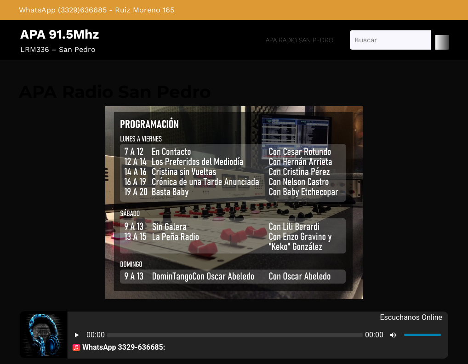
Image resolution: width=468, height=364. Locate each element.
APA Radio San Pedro (299, 40)
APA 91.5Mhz (59, 34)
